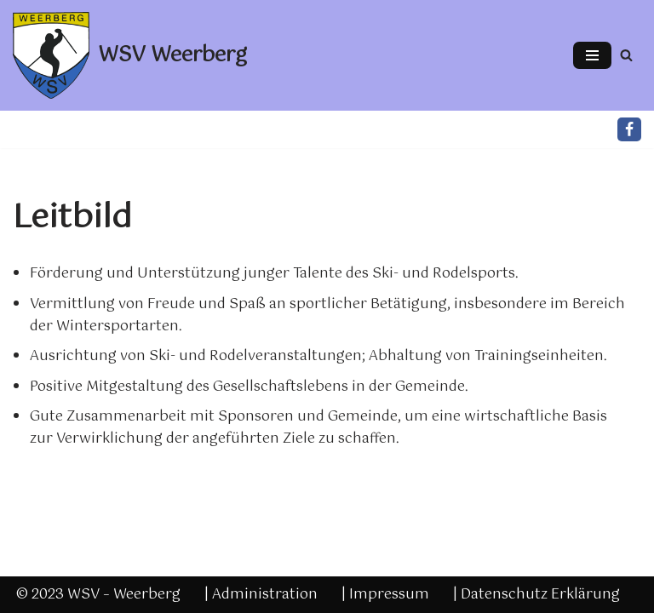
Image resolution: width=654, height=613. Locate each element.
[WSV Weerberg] (130, 55)
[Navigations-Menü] (592, 55)
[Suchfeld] (626, 55)
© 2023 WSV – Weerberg (98, 594)
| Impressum (385, 594)
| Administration (261, 594)
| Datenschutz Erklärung (536, 594)
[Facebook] (629, 129)
